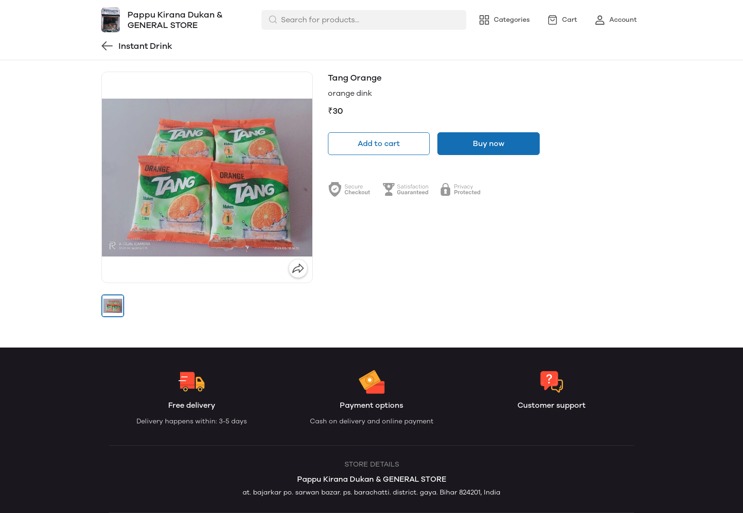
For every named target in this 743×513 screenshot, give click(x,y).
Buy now (488, 143)
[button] (112, 305)
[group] (207, 177)
